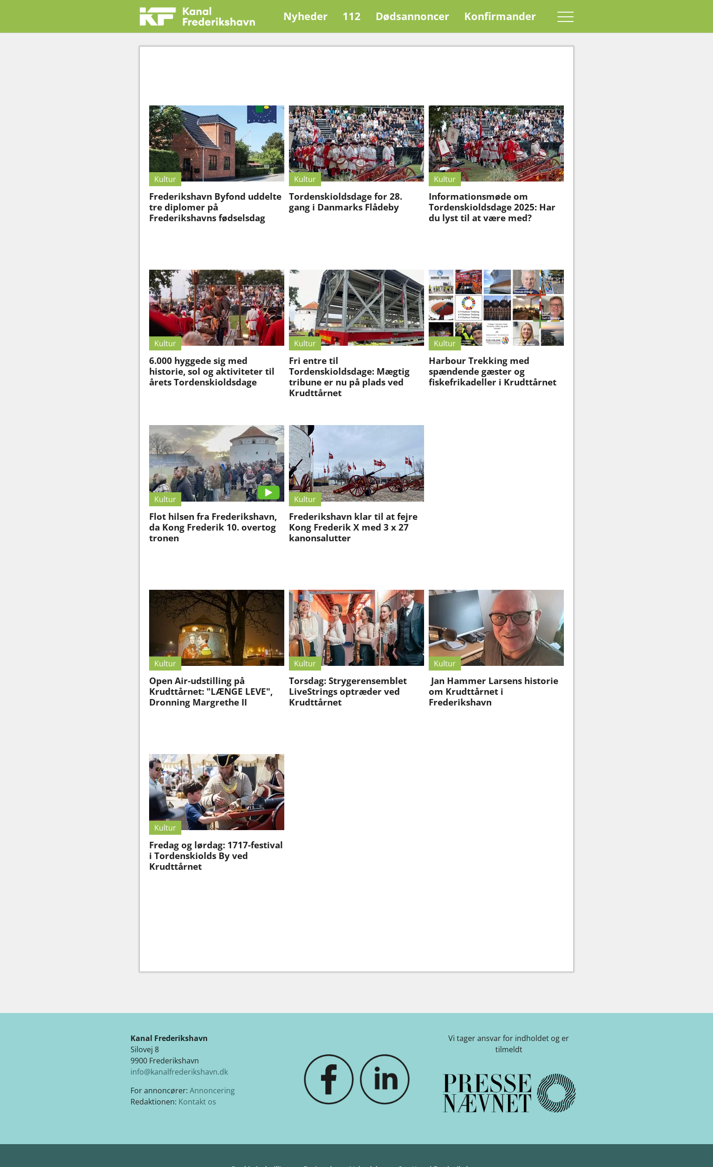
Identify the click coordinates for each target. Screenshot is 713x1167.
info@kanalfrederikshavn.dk (179, 1072)
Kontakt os (197, 1102)
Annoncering (212, 1090)
